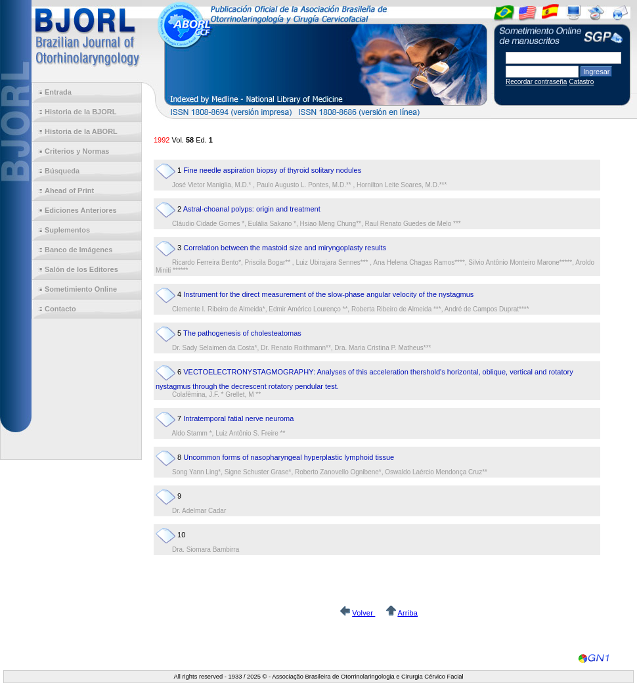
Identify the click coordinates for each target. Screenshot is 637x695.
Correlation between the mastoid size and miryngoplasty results (284, 248)
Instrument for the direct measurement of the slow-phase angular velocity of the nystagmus (328, 294)
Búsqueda (62, 171)
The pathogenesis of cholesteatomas (242, 333)
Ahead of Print (69, 190)
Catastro (581, 81)
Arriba (407, 613)
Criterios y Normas (77, 151)
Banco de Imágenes (78, 250)
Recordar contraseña (536, 81)
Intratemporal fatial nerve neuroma (238, 418)
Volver (363, 613)
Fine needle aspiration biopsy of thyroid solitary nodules (272, 170)
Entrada (58, 92)
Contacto (60, 309)
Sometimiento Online (81, 289)
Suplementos (67, 230)
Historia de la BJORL (80, 112)
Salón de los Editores (81, 269)
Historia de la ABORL (81, 131)
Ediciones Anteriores (81, 210)
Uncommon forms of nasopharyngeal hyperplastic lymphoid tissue (288, 457)
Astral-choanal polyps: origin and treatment (251, 209)
